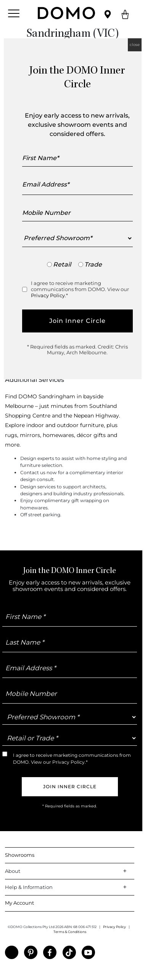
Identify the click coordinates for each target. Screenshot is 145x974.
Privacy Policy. (48, 295)
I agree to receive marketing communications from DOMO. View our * (80, 289)
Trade (93, 264)
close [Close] (135, 44)
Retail (62, 264)
